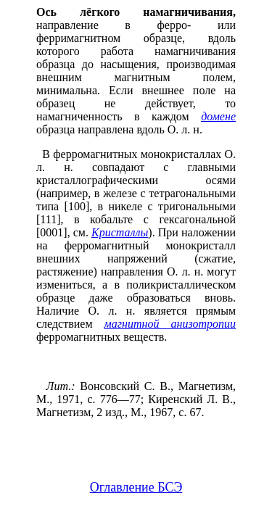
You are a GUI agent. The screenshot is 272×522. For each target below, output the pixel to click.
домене (218, 116)
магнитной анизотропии (170, 324)
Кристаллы (119, 232)
